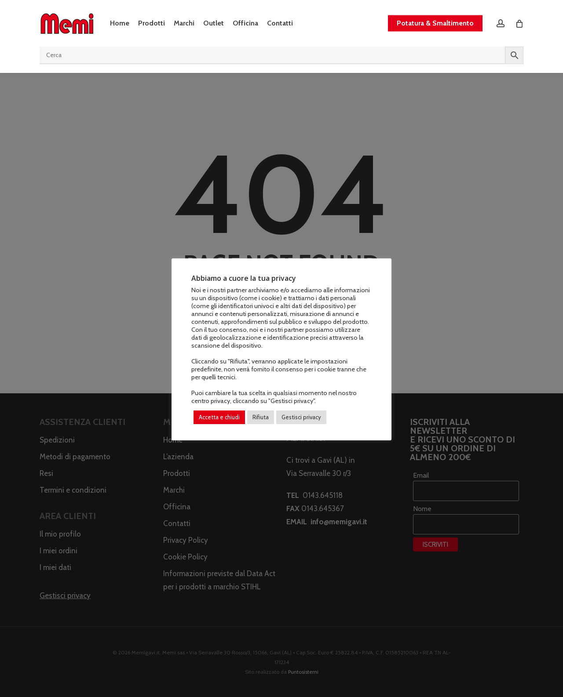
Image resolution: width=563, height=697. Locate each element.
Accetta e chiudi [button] (219, 417)
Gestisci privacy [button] (301, 417)
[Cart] (518, 23)
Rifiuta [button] (260, 417)
